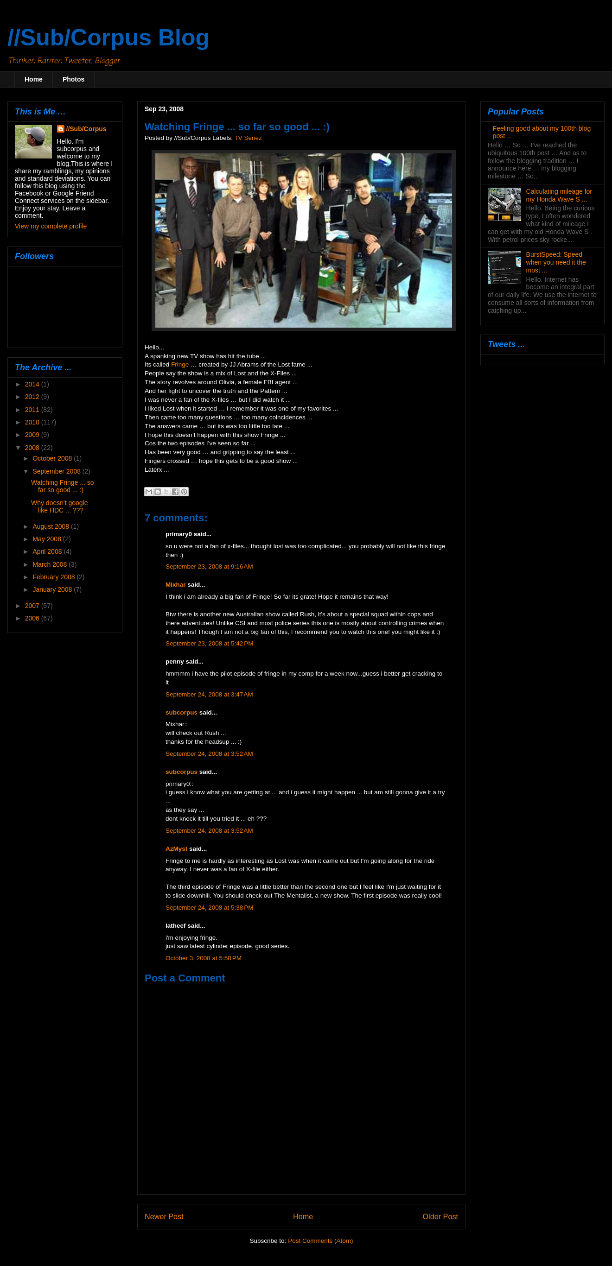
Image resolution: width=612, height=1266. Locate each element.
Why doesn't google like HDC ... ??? (59, 506)
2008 (33, 447)
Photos (73, 79)
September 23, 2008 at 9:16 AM (209, 566)
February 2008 (54, 577)
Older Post (440, 1216)
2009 (33, 434)
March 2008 (50, 564)
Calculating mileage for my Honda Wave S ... (559, 195)
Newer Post (164, 1216)
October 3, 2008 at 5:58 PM (204, 958)
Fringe (180, 364)
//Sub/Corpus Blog (108, 38)
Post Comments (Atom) (320, 1240)
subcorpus (182, 712)
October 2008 (53, 458)
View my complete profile (51, 226)
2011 (33, 409)
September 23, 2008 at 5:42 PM (210, 643)
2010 (33, 422)
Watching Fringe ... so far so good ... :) (62, 486)
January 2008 (53, 589)
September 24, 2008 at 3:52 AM (209, 753)
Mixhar (176, 584)
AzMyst (176, 848)
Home (34, 79)
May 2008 (47, 539)
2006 (33, 618)
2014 (33, 384)
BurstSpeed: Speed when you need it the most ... (556, 262)
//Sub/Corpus (86, 129)
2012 (33, 396)
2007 (33, 605)
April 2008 (48, 551)
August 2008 (51, 526)
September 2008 (57, 471)
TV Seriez (247, 137)
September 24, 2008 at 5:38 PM (210, 907)
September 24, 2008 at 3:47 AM (209, 694)
